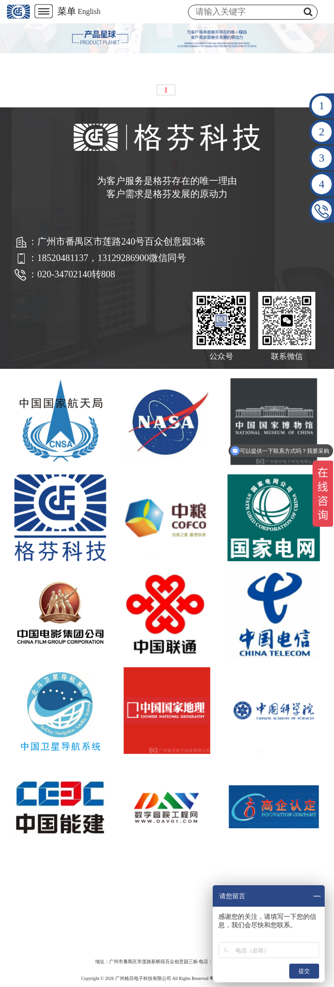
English (89, 11)
